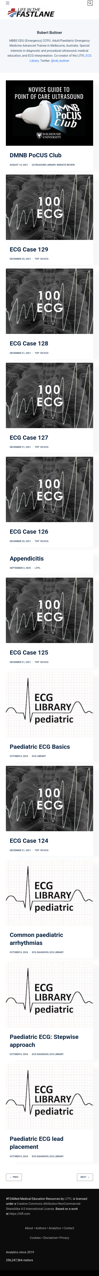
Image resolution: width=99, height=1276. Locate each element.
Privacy (64, 1238)
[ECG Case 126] (49, 489)
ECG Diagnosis (40, 952)
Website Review (66, 165)
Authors (41, 1228)
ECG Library (39, 756)
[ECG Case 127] (49, 395)
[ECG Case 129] (49, 207)
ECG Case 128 (29, 343)
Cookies (35, 1238)
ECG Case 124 (29, 840)
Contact (68, 1228)
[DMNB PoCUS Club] (49, 113)
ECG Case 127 (29, 437)
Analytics (55, 1228)
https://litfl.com (19, 1214)
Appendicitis (27, 558)
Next (84, 1177)
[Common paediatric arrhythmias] (49, 892)
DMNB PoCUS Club (35, 155)
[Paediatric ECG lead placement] (49, 1096)
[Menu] (7, 3)
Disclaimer (50, 1238)
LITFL (37, 568)
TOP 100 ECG (42, 259)
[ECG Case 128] (49, 301)
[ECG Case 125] (49, 610)
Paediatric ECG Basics (40, 746)
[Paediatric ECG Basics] (49, 704)
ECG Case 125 (29, 652)
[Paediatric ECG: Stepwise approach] (49, 994)
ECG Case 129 (29, 249)
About (29, 1228)
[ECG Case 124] (49, 798)
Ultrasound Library (43, 165)
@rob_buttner (60, 61)
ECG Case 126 (29, 531)
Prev (13, 1177)
